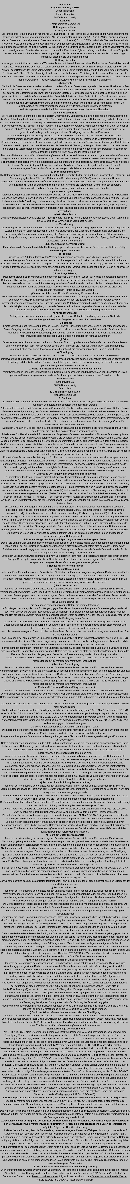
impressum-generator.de (68, 109)
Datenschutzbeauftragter (45, 1176)
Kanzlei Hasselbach (100, 109)
